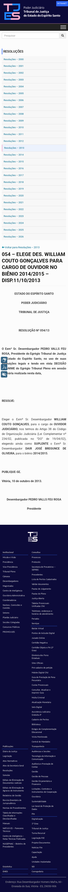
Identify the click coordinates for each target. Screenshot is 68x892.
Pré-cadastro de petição (42, 667)
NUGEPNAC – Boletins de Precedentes (14, 845)
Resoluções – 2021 (14, 202)
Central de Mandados (41, 741)
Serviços (35, 623)
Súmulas (6, 775)
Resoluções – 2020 (14, 195)
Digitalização (37, 819)
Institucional (8, 552)
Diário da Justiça (10, 751)
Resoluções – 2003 (14, 79)
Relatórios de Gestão (12, 795)
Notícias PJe (37, 847)
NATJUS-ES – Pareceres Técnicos (13, 829)
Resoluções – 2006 (14, 100)
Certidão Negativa (40, 642)
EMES (5, 871)
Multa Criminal (38, 697)
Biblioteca (36, 724)
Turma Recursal (38, 833)
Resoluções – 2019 (14, 188)
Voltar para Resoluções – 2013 (22, 247)
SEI (33, 866)
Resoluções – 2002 (14, 72)
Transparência (38, 746)
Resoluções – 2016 (14, 168)
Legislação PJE (38, 838)
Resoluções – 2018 (14, 182)
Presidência (8, 562)
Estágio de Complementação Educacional (44, 730)
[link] (62, 3)
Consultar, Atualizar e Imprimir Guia (41, 691)
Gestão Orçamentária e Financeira (42, 782)
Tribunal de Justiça (40, 828)
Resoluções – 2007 (14, 107)
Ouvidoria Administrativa (14, 595)
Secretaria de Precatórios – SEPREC (43, 568)
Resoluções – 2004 (14, 86)
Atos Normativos (10, 761)
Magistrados (8, 586)
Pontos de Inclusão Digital (43, 633)
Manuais (6, 823)
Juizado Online (38, 638)
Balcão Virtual (38, 628)
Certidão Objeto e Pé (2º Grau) (42, 649)
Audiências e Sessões (41, 751)
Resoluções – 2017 (14, 175)
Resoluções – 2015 (14, 161)
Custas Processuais (40, 685)
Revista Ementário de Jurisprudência (12, 801)
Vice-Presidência (10, 567)
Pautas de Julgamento (41, 589)
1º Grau (35, 823)
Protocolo (36, 562)
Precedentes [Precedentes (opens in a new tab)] (37, 574)
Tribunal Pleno (9, 571)
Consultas (36, 552)
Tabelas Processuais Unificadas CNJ (40, 604)
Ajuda (34, 857)
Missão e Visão (9, 557)
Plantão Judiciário (10, 617)
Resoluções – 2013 (14, 148)
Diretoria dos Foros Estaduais (40, 656)
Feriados (35, 618)
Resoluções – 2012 (14, 141)
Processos (36, 557)
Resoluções (8, 770)
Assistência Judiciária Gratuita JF (41, 713)
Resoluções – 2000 (14, 59)
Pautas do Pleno (39, 593)
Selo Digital (37, 707)
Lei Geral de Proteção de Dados (42, 807)
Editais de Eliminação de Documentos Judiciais (13, 781)
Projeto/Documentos (41, 842)
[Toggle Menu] (63, 27)
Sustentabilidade (39, 801)
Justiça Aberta (38, 598)
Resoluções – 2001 (14, 66)
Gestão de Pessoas (40, 776)
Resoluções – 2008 (14, 114)
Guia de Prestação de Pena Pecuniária (43, 678)
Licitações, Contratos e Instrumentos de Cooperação (44, 790)
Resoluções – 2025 (14, 229)
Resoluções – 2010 (14, 127)
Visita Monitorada (39, 737)
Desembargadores (10, 581)
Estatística (7, 866)
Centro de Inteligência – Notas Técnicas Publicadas (14, 837)
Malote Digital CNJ (40, 672)
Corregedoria (37, 871)
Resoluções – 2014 (14, 154)
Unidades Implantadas (41, 861)
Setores (6, 613)
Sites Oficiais (37, 663)
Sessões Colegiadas (11, 622)
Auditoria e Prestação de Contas (42, 765)
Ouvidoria (36, 796)
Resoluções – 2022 (14, 209)
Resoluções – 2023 (14, 216)
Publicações (8, 746)
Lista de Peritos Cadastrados (44, 579)
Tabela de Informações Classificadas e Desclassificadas (12, 816)
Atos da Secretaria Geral (13, 765)
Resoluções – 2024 (14, 223)
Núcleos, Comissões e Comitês (12, 606)
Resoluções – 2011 (14, 134)
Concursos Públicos (11, 627)
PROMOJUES (9, 632)
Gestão (35, 771)
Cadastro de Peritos (40, 719)
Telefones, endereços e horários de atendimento (42, 612)
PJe (33, 814)
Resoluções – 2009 (14, 120)
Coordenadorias (9, 600)
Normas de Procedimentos (14, 808)
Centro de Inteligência (12, 590)
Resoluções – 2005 (14, 93)
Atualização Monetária (41, 702)
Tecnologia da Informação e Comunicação (43, 757)
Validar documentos (40, 584)
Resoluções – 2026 (14, 236)
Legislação (7, 756)
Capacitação (37, 852)
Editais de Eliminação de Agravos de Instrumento (13, 789)
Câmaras (6, 576)
